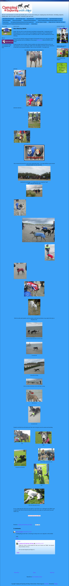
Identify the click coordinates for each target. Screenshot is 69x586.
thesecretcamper (19, 531)
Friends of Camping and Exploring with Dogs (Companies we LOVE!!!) (50, 20)
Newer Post (16, 572)
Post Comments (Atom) (37, 576)
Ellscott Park (39, 40)
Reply (17, 538)
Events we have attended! (17, 20)
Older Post (52, 572)
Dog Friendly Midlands (6, 20)
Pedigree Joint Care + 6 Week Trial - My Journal (57, 22)
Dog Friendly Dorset (30, 18)
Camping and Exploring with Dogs (26, 543)
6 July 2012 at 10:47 (27, 531)
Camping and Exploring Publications (29, 20)
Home (34, 572)
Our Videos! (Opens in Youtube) (41, 22)
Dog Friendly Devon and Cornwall (41, 18)
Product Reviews (6, 22)
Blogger (55, 583)
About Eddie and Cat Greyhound (8, 18)
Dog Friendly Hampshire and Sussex (56, 18)
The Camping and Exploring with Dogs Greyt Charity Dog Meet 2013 (22, 22)
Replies (18, 541)
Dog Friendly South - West (20, 18)
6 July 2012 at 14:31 (39, 543)
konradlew (46, 583)
